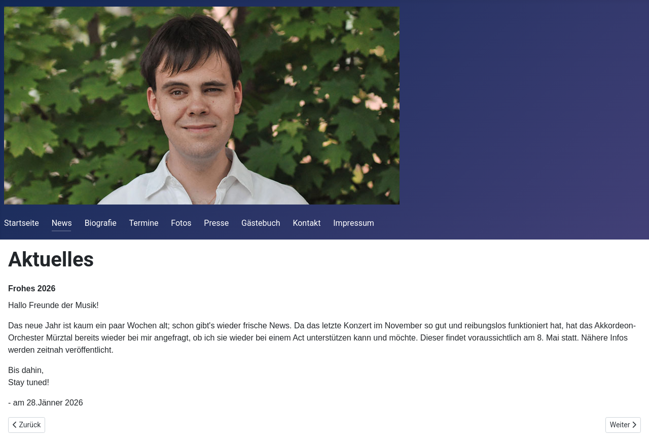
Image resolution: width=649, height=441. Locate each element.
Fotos (181, 223)
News (62, 223)
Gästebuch (260, 223)
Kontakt (306, 223)
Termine (144, 223)
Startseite (21, 223)
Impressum (353, 223)
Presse (216, 223)
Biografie (101, 223)
